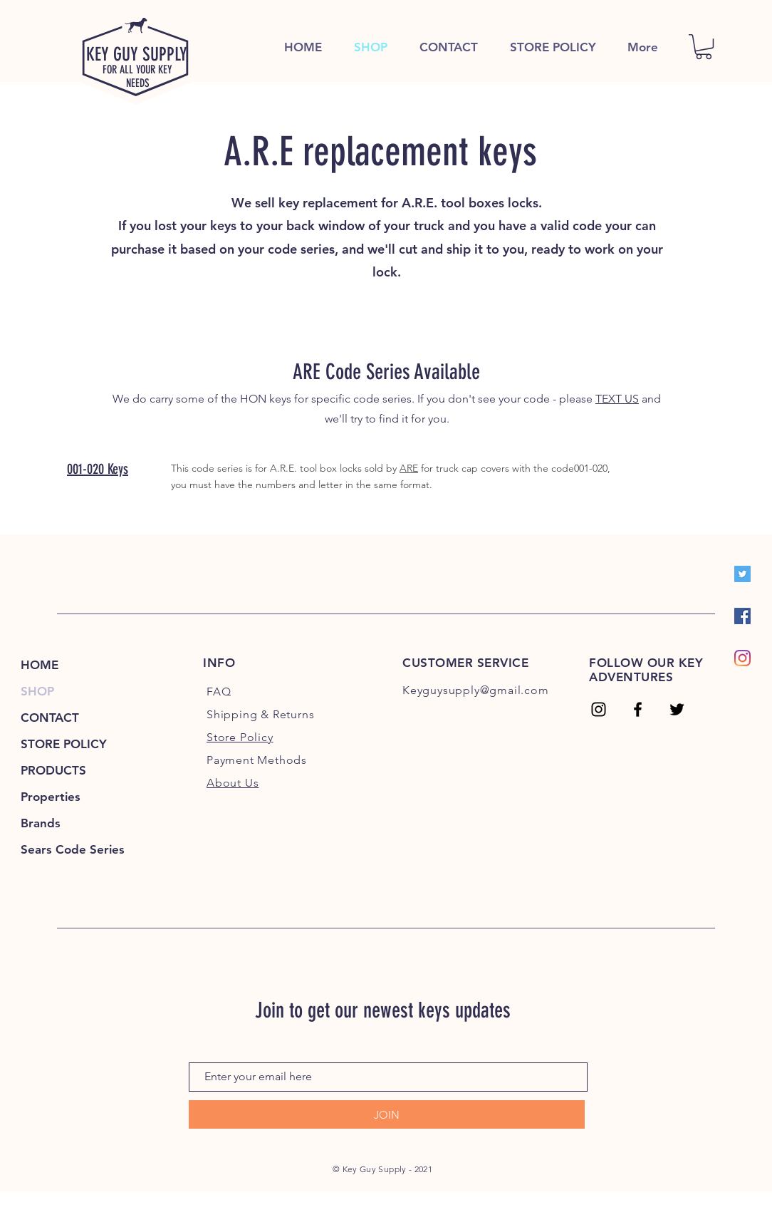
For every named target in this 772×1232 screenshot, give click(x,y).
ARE (409, 468)
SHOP (37, 691)
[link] (704, 46)
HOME (39, 665)
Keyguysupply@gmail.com (475, 690)
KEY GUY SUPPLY (136, 54)
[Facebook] (742, 616)
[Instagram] (742, 658)
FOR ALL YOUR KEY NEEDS (137, 76)
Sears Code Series (73, 849)
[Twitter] (742, 574)
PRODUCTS (53, 770)
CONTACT (50, 717)
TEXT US (617, 398)
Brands (41, 823)
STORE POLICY (64, 744)
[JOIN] (387, 1114)
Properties (50, 797)
